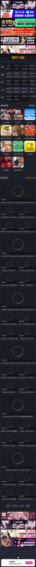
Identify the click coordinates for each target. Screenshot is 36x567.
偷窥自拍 (9, 81)
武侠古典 (32, 88)
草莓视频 (24, 96)
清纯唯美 (16, 84)
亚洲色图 (16, 81)
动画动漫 (32, 73)
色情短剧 (16, 99)
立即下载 (29, 563)
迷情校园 (9, 92)
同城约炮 (9, 96)
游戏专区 (32, 65)
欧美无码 (16, 73)
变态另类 (32, 76)
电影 (2, 75)
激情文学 (9, 88)
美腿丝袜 (9, 84)
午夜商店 (16, 96)
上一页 (15, 506)
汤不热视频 (32, 96)
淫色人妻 (24, 88)
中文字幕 (16, 76)
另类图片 (32, 84)
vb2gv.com (18, 58)
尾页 (27, 506)
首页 (8, 506)
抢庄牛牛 (32, 69)
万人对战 (24, 65)
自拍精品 (24, 73)
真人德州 (16, 65)
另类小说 (16, 92)
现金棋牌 (24, 69)
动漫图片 (32, 81)
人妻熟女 (24, 76)
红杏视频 (9, 99)
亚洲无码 (9, 73)
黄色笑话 (24, 92)
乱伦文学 (16, 88)
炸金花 (17, 69)
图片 (2, 82)
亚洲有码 (9, 76)
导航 (2, 97)
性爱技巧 (32, 92)
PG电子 (9, 65)
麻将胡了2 (9, 69)
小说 (2, 90)
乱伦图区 (24, 84)
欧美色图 (24, 81)
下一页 (21, 506)
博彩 (2, 67)
